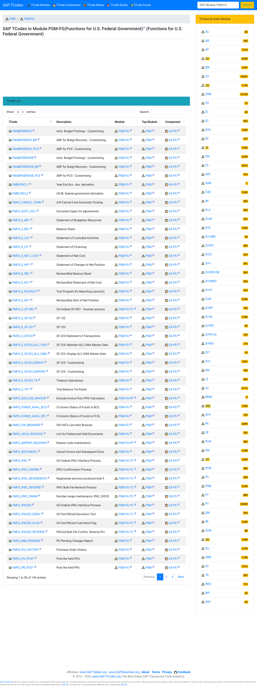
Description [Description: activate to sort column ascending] (63, 122)
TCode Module (39, 5)
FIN (207, 156)
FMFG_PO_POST (23, 558)
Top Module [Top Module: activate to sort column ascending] (149, 122)
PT (207, 495)
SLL (207, 548)
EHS (208, 129)
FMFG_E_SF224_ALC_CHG (29, 345)
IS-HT (208, 290)
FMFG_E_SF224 (22, 336)
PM (207, 450)
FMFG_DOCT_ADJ (24, 211)
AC (207, 31)
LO (207, 388)
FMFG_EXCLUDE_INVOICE (29, 398)
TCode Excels (141, 5)
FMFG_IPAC (20, 460)
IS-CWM (210, 236)
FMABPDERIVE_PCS (25, 149)
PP (207, 459)
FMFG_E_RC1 (21, 282)
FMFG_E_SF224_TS (24, 380)
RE (207, 521)
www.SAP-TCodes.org (106, 676)
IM (206, 201)
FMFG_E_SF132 (22, 318)
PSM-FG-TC (125, 309)
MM (208, 406)
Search (247, 5)
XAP (208, 601)
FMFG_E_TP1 (21, 389)
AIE (207, 40)
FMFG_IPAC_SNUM (24, 496)
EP (207, 138)
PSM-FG (29, 19)
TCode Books (117, 5)
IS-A (207, 210)
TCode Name (93, 5)
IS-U (207, 361)
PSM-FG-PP (125, 398)
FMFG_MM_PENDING (26, 541)
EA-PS (173, 131)
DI (206, 112)
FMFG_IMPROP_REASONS (29, 443)
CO (207, 85)
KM (207, 370)
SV (207, 566)
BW (207, 67)
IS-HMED (211, 281)
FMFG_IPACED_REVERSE (28, 532)
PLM (208, 441)
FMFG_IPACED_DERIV (26, 514)
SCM (208, 530)
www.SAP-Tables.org (92, 672)
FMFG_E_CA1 (21, 238)
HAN (208, 183)
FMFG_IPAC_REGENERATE (29, 478)
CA (207, 76)
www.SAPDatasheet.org (124, 672)
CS (207, 103)
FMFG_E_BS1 (21, 229)
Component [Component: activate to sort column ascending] (172, 122)
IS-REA (209, 343)
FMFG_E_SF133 (22, 327)
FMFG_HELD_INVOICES (27, 434)
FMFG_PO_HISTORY (25, 549)
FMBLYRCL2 (20, 193)
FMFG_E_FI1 (20, 247)
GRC (208, 174)
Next (181, 577)
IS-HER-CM (212, 272)
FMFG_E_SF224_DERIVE (28, 362)
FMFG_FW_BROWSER (26, 425)
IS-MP (209, 308)
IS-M (208, 299)
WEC (208, 584)
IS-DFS (209, 245)
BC (207, 58)
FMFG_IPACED (21, 505)
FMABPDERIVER (22, 158)
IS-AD (208, 218)
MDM (208, 397)
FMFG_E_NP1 (21, 264)
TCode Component (67, 5)
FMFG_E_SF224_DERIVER (28, 371)
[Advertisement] (96, 66)
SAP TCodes (13, 5)
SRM (208, 557)
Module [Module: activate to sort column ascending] (120, 122)
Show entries (21, 112)
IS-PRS (209, 325)
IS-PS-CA (211, 334)
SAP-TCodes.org (6, 682)
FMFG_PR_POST (23, 567)
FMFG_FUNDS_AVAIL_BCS (29, 407)
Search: (163, 112)
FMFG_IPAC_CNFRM (25, 469)
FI (207, 148)
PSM (12, 19)
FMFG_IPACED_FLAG (26, 523)
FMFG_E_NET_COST (25, 256)
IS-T (207, 352)
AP (207, 49)
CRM (208, 94)
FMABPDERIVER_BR (25, 167)
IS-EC (208, 254)
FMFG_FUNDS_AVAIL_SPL (29, 416)
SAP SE (65, 685)
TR (206, 575)
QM (207, 512)
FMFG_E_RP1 (21, 300)
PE (207, 432)
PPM (208, 468)
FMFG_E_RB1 (21, 273)
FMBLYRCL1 (20, 184)
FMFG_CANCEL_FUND (26, 202)
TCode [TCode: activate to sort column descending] (13, 122)
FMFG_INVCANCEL (24, 452)
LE (206, 379)
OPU (208, 414)
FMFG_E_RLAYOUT (24, 291)
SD (207, 539)
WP (207, 593)
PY (207, 504)
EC (207, 121)
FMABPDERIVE (22, 131)
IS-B (207, 227)
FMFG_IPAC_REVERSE (26, 487)
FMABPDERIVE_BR (24, 140)
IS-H (208, 263)
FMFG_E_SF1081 (23, 309)
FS (206, 165)
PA (207, 423)
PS (207, 477)
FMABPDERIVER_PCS (26, 175)
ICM (207, 192)
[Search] (218, 5)
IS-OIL (209, 316)
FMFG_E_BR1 (21, 220)
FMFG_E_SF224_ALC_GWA (29, 354)
